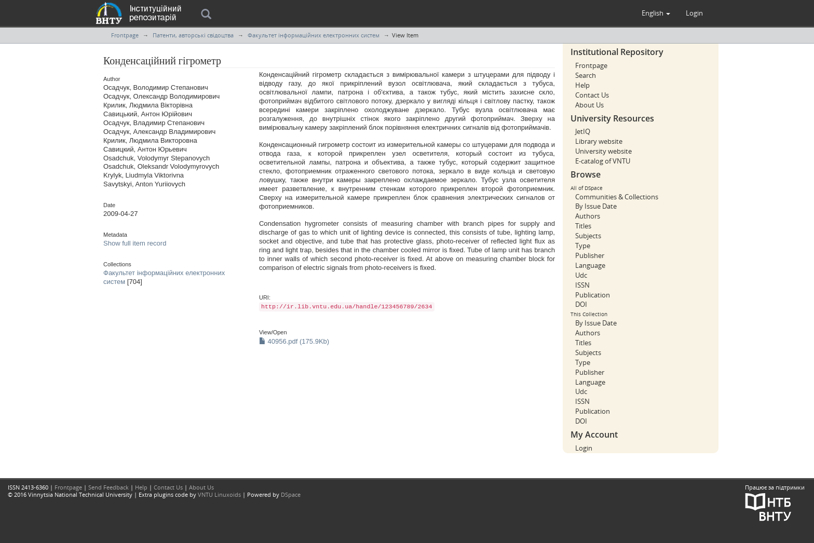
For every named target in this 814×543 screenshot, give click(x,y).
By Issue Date (596, 206)
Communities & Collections (616, 196)
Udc (581, 275)
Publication (592, 295)
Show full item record (134, 243)
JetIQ (582, 131)
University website (603, 151)
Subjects (588, 235)
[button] (656, 13)
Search (585, 75)
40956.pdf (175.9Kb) (294, 341)
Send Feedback (108, 487)
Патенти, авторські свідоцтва (193, 35)
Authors (587, 216)
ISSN (582, 285)
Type (582, 245)
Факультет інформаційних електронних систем (313, 35)
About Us (589, 105)
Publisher (589, 255)
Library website (598, 141)
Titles (583, 225)
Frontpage (125, 35)
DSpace (291, 494)
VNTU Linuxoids (219, 494)
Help (582, 85)
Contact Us (592, 95)
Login (583, 448)
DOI (581, 304)
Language (590, 265)
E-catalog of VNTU (602, 161)
